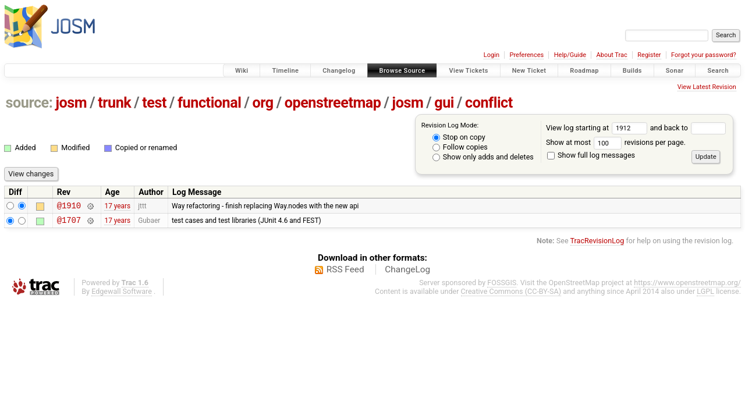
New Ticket (529, 70)
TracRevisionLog (597, 244)
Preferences (526, 55)
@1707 (69, 223)
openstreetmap (333, 102)
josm (71, 102)
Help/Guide (570, 55)
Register (649, 55)
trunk (114, 102)
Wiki (242, 70)
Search (718, 70)
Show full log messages (591, 155)
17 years (117, 207)
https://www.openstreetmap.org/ (687, 286)
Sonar (675, 70)
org (263, 102)
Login (491, 55)
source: (29, 102)
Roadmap (584, 70)
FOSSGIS (501, 286)
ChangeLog (407, 273)
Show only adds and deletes (483, 156)
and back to (688, 127)
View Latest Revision (706, 87)
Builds (632, 70)
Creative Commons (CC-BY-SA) (511, 294)
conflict (489, 102)
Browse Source (402, 70)
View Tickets (468, 70)
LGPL (705, 294)
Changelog (338, 70)
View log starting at (598, 127)
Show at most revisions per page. (616, 142)
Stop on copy (458, 137)
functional (210, 102)
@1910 (69, 206)
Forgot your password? (703, 55)
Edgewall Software (121, 294)
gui (444, 102)
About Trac (612, 55)
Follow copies (460, 147)
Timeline (285, 70)
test (154, 102)
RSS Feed (345, 273)
